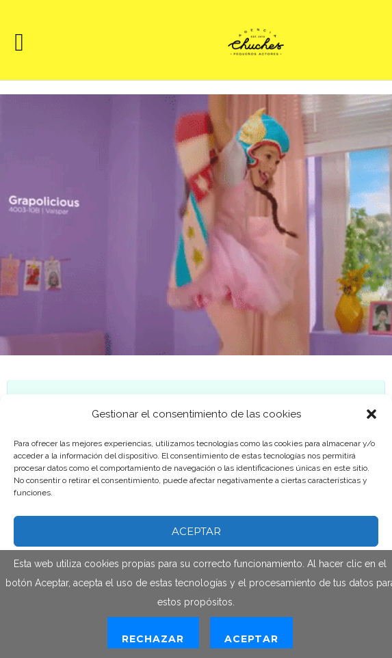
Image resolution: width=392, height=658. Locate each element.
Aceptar (196, 531)
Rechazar (153, 639)
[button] (371, 414)
